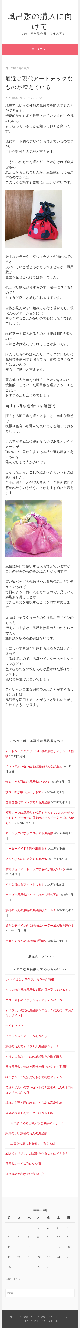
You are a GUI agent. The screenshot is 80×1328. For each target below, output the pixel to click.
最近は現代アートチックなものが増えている (35, 869)
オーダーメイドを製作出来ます (26, 848)
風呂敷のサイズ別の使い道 (23, 1164)
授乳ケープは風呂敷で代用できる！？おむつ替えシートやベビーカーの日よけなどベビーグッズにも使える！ (39, 818)
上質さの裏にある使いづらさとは (32, 1143)
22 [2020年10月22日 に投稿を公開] (38, 1257)
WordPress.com (45, 1320)
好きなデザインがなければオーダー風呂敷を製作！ (39, 925)
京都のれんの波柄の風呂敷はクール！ (30, 910)
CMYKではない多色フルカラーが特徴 (29, 979)
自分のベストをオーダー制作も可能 (29, 1113)
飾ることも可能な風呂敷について (27, 782)
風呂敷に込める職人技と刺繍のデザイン (37, 1123)
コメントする (34, 98)
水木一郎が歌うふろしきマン (24, 792)
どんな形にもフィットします (24, 884)
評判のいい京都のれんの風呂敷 (26, 1133)
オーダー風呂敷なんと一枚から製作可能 (32, 895)
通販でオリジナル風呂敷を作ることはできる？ (36, 1153)
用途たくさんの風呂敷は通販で (26, 941)
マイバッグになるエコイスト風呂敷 (29, 833)
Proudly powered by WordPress (33, 1317)
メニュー (42, 49)
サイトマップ (14, 1026)
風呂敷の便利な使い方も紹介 (24, 1174)
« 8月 (8, 1279)
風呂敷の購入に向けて (40, 20)
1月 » (17, 1279)
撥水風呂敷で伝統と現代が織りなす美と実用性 (36, 1067)
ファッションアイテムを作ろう (26, 1036)
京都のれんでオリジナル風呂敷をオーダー (33, 1046)
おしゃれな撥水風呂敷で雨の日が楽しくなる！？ (38, 990)
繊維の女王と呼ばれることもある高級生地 (33, 1103)
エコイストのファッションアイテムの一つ (33, 1000)
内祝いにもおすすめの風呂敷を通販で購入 (33, 1056)
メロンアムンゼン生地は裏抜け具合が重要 (33, 766)
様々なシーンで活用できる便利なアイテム (33, 1077)
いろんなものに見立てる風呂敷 (26, 859)
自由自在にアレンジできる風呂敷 (27, 802)
